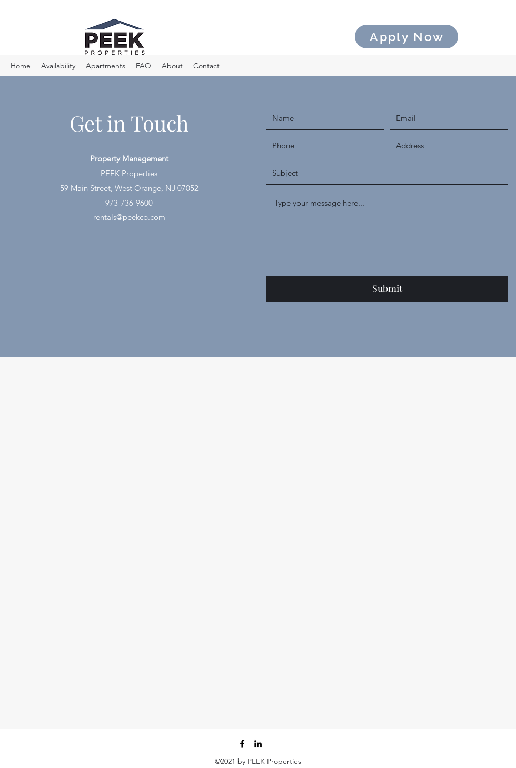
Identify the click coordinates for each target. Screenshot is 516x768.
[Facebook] (242, 744)
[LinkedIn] (258, 744)
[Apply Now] (406, 36)
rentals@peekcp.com (129, 217)
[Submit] (387, 289)
